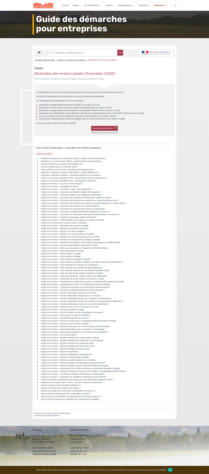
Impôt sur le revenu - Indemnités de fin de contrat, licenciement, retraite (72, 279)
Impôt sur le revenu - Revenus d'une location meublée (65, 357)
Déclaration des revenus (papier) (102, 60)
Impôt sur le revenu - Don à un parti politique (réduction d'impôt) (69, 245)
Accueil (66, 5)
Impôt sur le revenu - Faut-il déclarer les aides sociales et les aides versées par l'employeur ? (82, 262)
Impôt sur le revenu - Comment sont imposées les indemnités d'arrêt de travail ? (76, 197)
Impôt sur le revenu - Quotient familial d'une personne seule (67, 343)
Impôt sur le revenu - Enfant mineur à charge (61, 256)
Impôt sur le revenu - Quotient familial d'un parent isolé (65, 349)
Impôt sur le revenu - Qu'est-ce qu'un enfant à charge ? (65, 323)
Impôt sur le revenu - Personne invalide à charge (62, 309)
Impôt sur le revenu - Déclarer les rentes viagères (63, 231)
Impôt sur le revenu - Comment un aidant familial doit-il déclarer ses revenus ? (75, 211)
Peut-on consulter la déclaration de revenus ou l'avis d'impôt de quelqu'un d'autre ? (77, 379)
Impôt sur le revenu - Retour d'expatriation (59, 351)
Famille (108, 5)
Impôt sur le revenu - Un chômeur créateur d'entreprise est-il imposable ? (73, 374)
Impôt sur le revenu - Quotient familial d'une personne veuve (67, 346)
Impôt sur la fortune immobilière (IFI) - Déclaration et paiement (68, 181)
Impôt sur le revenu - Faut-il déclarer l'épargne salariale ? (66, 259)
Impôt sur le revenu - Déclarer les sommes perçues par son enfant (70, 237)
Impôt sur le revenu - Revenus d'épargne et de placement (66, 354)
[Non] (205, 470)
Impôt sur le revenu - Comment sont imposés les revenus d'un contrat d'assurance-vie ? (80, 200)
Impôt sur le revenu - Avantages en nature (59, 186)
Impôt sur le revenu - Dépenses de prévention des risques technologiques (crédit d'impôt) (80, 242)
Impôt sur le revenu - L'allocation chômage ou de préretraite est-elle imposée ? (75, 287)
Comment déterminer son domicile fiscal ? (59, 167)
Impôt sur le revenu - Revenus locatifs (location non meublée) (68, 360)
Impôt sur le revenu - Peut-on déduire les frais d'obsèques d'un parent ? (72, 312)
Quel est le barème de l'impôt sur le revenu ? (61, 388)
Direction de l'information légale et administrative (53, 413)
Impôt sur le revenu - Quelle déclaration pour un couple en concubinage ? (73, 329)
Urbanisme (143, 5)
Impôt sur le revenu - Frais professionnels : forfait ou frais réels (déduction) (74, 276)
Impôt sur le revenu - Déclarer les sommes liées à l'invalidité (67, 234)
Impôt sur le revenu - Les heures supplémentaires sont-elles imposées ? (73, 290)
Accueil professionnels (45, 60)
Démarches (159, 5)
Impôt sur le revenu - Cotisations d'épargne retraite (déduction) (68, 217)
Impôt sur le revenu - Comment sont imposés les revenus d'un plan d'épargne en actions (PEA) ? (84, 203)
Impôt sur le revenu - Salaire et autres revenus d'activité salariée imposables (74, 365)
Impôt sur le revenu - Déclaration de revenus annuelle (65, 225)
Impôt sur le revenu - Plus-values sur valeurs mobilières (65, 315)
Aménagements (125, 5)
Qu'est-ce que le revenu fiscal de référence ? (61, 385)
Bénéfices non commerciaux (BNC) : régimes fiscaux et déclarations (71, 161)
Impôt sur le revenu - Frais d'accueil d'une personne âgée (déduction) (71, 267)
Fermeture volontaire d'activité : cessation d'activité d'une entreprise (71, 175)
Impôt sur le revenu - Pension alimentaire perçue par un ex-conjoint (71, 295)
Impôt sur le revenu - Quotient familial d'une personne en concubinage (72, 340)
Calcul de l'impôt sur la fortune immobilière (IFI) (62, 164)
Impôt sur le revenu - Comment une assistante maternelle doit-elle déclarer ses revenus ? (80, 214)
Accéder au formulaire (104, 128)
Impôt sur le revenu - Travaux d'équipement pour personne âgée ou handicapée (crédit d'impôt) (83, 371)
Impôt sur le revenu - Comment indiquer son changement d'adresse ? (71, 195)
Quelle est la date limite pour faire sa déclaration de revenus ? (68, 391)
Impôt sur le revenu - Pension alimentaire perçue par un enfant (68, 293)
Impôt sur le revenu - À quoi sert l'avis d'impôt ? (62, 183)
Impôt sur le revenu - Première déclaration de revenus (65, 318)
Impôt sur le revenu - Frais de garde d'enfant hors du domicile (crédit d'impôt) (75, 270)
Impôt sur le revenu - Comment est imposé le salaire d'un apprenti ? (71, 192)
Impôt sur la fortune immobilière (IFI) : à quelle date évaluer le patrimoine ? (74, 178)
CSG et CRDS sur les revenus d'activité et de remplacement (67, 169)
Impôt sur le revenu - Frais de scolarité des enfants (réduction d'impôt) (72, 273)
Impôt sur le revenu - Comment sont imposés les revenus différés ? (70, 206)
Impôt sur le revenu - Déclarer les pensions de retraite (65, 228)
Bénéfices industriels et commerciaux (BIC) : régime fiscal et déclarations (73, 158)
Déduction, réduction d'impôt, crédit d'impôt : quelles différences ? (70, 172)
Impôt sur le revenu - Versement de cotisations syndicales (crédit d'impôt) (73, 377)
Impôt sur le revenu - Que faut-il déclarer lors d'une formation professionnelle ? (75, 326)
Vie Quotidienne (92, 5)
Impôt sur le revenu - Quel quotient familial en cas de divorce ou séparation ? (75, 332)
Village (75, 5)
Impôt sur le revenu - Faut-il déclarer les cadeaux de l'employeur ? (70, 265)
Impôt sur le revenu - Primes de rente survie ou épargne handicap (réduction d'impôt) (78, 321)
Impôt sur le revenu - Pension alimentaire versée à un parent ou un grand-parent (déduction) (82, 301)
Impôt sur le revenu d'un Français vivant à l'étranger (64, 223)
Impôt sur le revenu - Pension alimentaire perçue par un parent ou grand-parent (76, 298)
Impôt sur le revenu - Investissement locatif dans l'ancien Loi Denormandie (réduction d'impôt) (82, 281)
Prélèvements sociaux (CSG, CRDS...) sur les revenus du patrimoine (71, 382)
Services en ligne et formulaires (71, 60)
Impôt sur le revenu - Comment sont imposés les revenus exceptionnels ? (73, 209)
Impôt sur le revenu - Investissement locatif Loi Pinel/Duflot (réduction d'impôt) (75, 284)
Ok (170, 470)
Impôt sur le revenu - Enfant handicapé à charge (62, 251)
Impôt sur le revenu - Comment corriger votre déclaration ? (67, 189)
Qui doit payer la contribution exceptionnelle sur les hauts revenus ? (71, 396)
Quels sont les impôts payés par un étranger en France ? (66, 393)
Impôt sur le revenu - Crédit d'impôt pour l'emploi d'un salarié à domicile (72, 220)
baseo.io (57, 416)
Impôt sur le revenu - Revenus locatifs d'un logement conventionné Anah (73, 363)
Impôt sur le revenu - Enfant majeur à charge (61, 253)
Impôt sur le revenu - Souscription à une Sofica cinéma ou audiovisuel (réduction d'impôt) (80, 368)
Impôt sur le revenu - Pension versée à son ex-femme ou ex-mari (70, 307)
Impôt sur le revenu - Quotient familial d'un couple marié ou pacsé (70, 337)
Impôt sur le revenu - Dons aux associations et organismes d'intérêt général (74, 248)
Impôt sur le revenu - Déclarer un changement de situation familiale (70, 239)
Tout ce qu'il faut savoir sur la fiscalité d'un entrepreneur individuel (70, 399)
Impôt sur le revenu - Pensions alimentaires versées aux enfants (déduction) (74, 304)
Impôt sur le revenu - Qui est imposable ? (59, 335)
